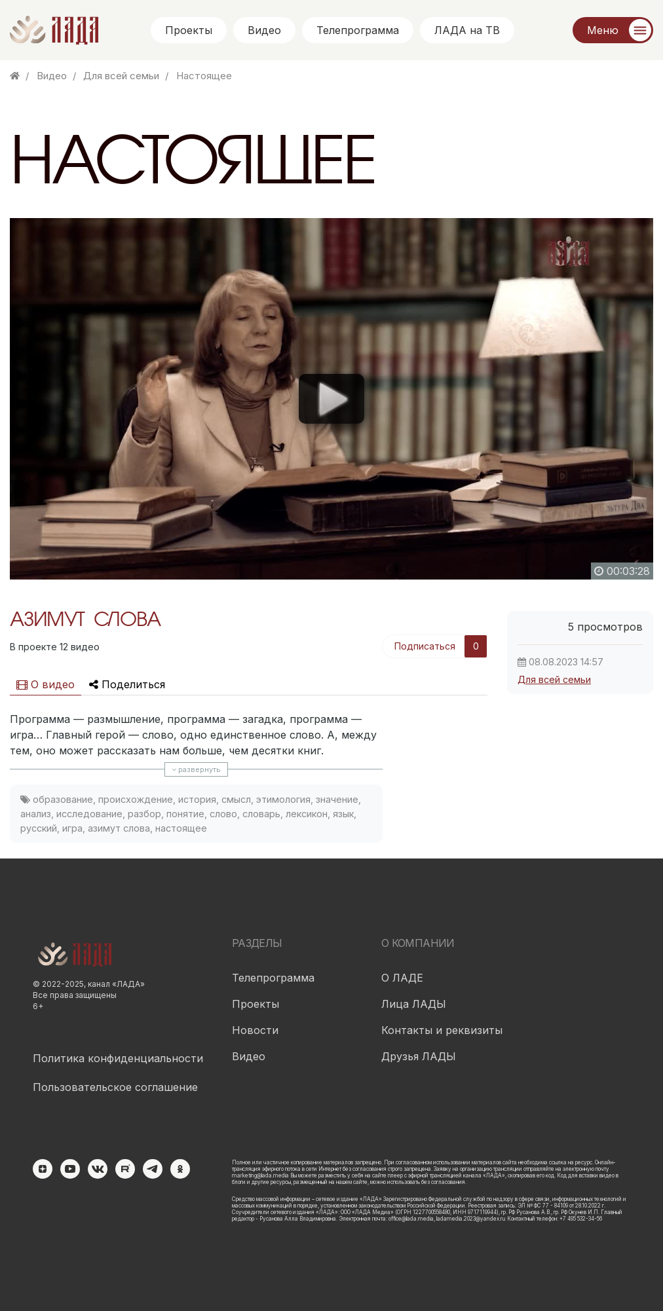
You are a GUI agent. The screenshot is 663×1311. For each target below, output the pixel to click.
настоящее (181, 828)
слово (223, 813)
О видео (45, 684)
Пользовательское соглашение (115, 1087)
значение (337, 799)
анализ (35, 813)
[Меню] (613, 30)
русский (38, 828)
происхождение (135, 799)
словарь (261, 813)
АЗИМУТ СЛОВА (85, 621)
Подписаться (424, 646)
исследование (89, 813)
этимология (283, 799)
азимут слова (119, 828)
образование (63, 799)
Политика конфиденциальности (118, 1058)
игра (72, 828)
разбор (144, 813)
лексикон (307, 813)
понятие (185, 813)
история (197, 799)
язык (343, 813)
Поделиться (127, 684)
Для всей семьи (554, 679)
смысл (236, 799)
